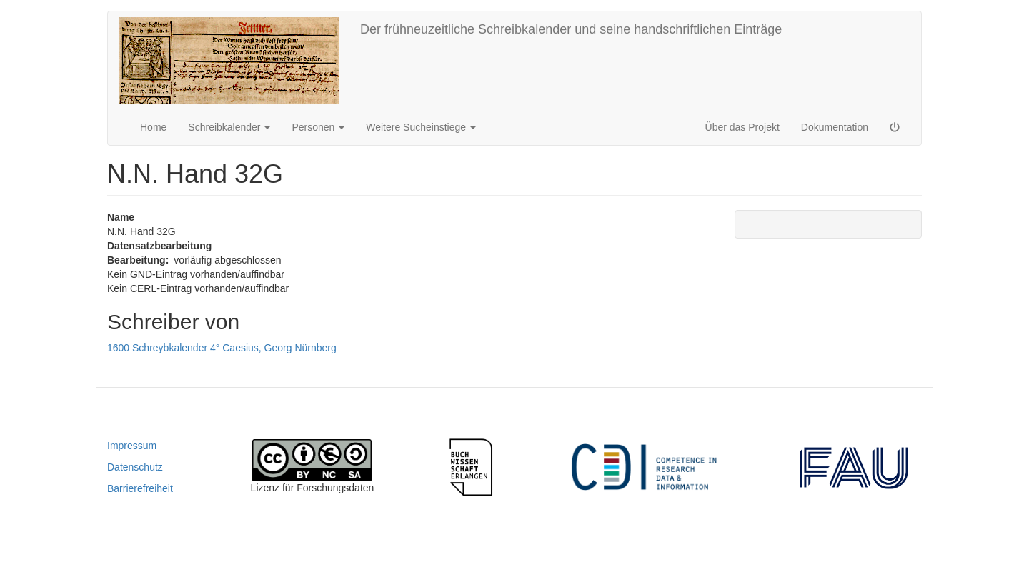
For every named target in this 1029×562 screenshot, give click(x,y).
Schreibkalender (229, 127)
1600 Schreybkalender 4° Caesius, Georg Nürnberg (222, 347)
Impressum (131, 445)
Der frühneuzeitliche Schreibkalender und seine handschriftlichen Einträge (571, 29)
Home (153, 127)
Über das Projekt (742, 127)
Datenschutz (135, 467)
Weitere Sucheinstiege (421, 127)
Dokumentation (834, 127)
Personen (318, 127)
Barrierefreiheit (140, 488)
